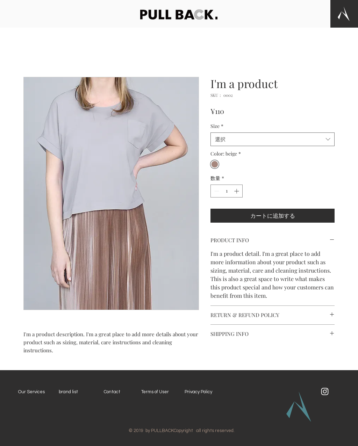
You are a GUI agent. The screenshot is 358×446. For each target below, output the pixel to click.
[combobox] (272, 139)
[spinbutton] (226, 191)
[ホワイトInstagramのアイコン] (325, 391)
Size (216, 126)
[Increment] (237, 191)
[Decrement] (216, 191)
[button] (344, 13)
